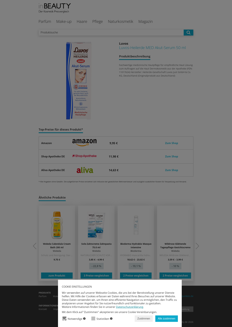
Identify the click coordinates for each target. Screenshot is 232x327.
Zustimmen (143, 318)
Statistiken (101, 319)
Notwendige (74, 319)
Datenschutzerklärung (129, 307)
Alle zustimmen (166, 318)
